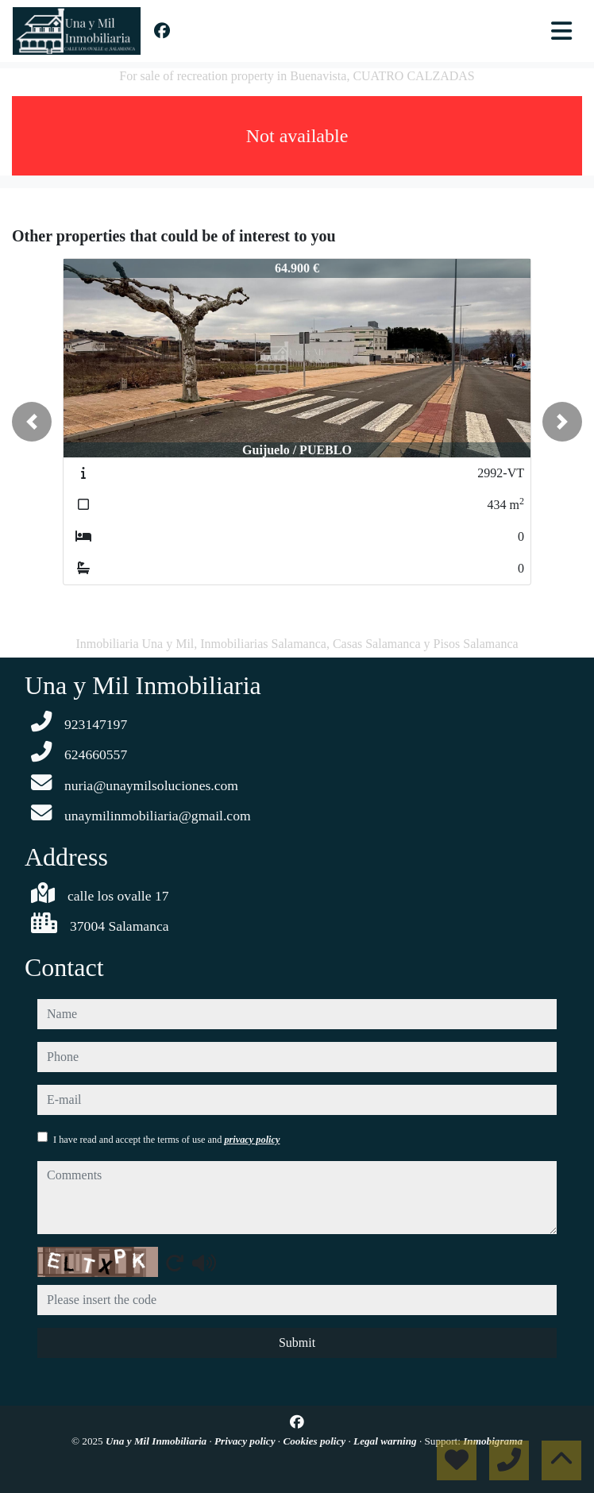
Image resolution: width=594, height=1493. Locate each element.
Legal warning (386, 1441)
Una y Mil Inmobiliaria (157, 1441)
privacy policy (252, 1139)
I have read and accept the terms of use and (166, 1139)
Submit (297, 1342)
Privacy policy (246, 1441)
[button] (32, 422)
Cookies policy (315, 1441)
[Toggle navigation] (561, 31)
